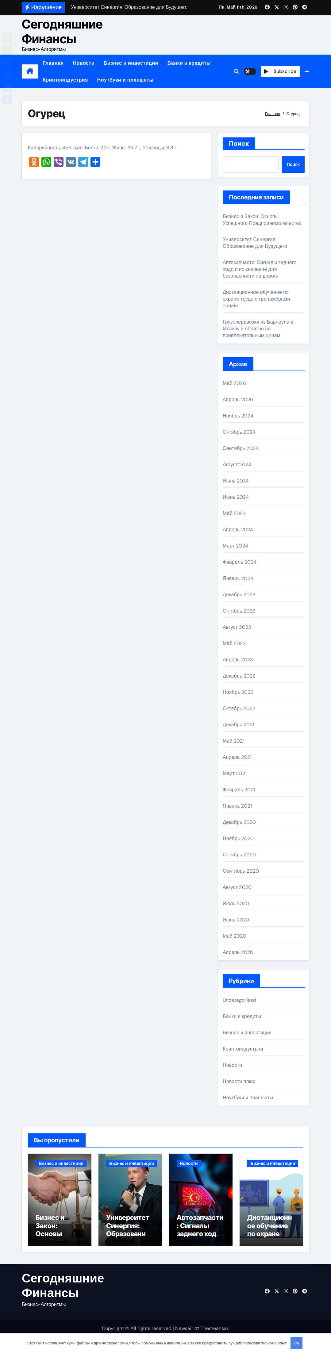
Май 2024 (234, 513)
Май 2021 (233, 741)
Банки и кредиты (189, 63)
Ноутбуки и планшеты (125, 80)
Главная (53, 63)
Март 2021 (235, 773)
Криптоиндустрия (65, 80)
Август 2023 (237, 627)
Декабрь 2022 (239, 676)
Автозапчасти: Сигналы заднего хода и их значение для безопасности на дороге (259, 269)
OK (296, 1343)
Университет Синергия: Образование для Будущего (255, 242)
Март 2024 (235, 546)
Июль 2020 (236, 903)
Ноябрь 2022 (238, 692)
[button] (306, 72)
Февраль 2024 (239, 562)
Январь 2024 (238, 578)
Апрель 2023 (238, 659)
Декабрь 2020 (239, 822)
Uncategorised (239, 1000)
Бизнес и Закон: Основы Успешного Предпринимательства (262, 219)
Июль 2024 (236, 481)
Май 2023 (234, 643)
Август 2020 (237, 887)
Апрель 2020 (238, 952)
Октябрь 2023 (239, 611)
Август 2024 (237, 464)
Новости (83, 63)
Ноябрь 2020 (238, 838)
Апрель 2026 (238, 399)
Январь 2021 (237, 806)
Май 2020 (234, 936)
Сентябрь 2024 (241, 448)
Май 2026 (234, 383)
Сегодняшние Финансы (62, 31)
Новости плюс (239, 1081)
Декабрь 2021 (238, 724)
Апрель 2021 (237, 757)
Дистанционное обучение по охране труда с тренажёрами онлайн (256, 299)
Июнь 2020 (236, 920)
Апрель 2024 (238, 529)
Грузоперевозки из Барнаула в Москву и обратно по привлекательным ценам (258, 329)
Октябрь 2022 (239, 708)
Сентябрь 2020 (241, 871)
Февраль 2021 (239, 789)
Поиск (239, 143)
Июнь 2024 (236, 497)
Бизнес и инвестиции (131, 63)
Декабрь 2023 (239, 594)
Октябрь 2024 (239, 432)
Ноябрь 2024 (238, 416)
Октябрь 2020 (239, 854)
